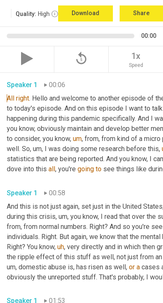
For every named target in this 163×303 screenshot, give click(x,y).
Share (141, 13)
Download (85, 13)
